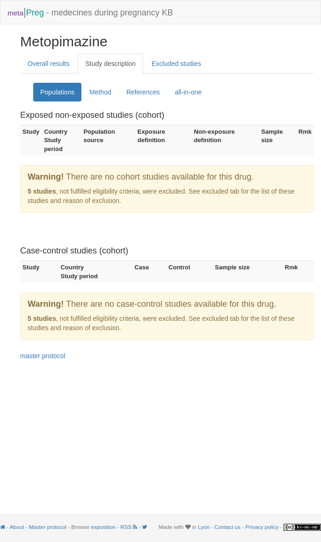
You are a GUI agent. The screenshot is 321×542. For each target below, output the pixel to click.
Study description (110, 63)
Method (100, 92)
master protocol (42, 356)
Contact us (227, 527)
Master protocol (47, 527)
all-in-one (188, 92)
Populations (57, 92)
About (17, 527)
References (143, 92)
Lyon (204, 527)
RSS (129, 527)
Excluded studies (176, 63)
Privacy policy (261, 527)
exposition (103, 527)
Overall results (48, 63)
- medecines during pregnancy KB (90, 12)
